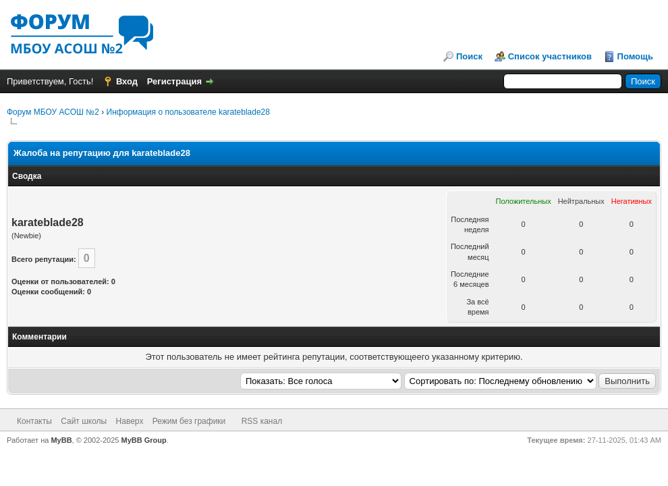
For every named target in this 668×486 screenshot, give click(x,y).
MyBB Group (144, 440)
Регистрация (174, 81)
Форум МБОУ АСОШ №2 (53, 112)
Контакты (34, 421)
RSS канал (262, 421)
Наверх (130, 421)
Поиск (469, 56)
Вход (127, 81)
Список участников (550, 56)
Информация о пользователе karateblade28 (188, 112)
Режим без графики (189, 421)
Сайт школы (84, 421)
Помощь (635, 56)
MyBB (61, 440)
